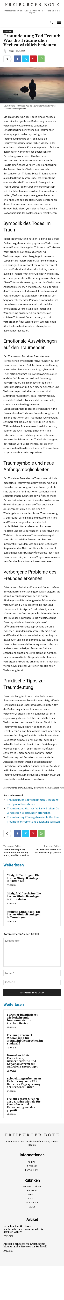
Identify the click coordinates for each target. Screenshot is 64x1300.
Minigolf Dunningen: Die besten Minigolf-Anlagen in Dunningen (23, 914)
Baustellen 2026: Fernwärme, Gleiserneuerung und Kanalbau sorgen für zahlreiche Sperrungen (22, 1061)
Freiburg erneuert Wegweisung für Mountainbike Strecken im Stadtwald (25, 1039)
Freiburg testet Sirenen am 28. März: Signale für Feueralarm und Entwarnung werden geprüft (23, 1104)
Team (10, 51)
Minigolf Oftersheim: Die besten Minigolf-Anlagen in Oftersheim (24, 896)
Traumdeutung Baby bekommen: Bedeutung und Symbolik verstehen (16, 853)
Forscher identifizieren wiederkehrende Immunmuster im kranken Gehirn (22, 1019)
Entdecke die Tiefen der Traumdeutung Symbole (48, 851)
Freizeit (8, 31)
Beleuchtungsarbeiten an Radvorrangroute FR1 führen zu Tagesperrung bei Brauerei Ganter (24, 1083)
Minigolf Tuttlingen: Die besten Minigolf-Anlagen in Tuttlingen (23, 878)
